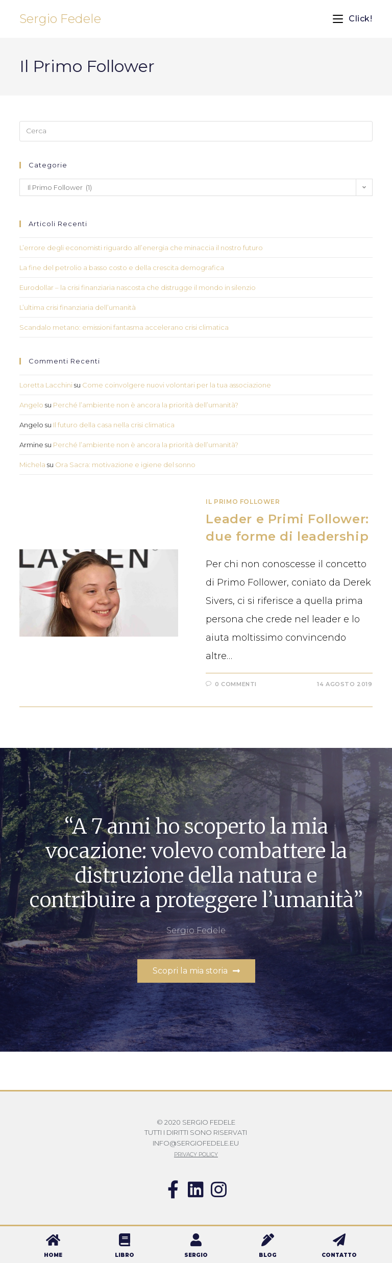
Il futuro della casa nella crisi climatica (114, 425)
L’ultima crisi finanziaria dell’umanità (77, 307)
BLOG (268, 1255)
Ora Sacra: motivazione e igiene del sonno (125, 464)
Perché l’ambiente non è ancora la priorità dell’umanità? (145, 405)
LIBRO (124, 1255)
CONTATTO (339, 1255)
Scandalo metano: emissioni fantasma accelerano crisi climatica (124, 327)
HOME (53, 1255)
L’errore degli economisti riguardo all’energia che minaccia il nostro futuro (141, 248)
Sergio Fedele (60, 18)
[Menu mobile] (352, 18)
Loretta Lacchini (45, 385)
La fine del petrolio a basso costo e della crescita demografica (121, 267)
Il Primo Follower (243, 501)
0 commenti (236, 684)
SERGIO (196, 1255)
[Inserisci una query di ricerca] (195, 131)
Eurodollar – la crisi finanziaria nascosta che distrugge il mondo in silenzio (137, 287)
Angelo (31, 405)
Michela (32, 464)
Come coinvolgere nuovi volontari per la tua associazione (176, 385)
